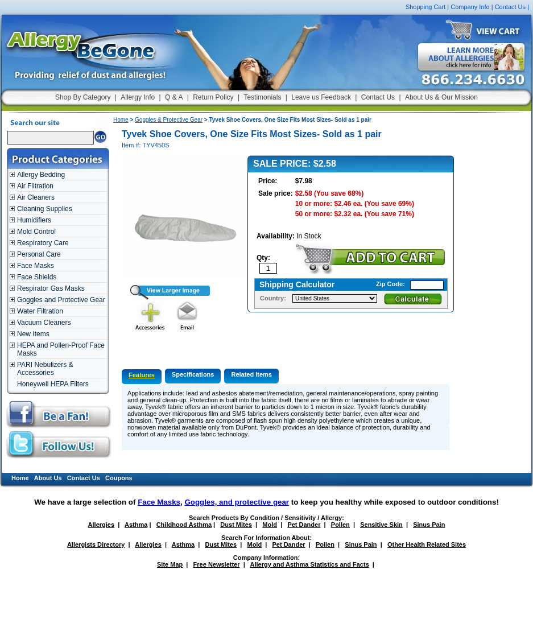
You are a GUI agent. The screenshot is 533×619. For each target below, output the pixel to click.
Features (142, 375)
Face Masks (35, 266)
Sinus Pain (429, 524)
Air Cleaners (36, 197)
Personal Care (39, 254)
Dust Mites (236, 524)
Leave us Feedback (321, 97)
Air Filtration (35, 186)
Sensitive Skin (381, 524)
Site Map (170, 564)
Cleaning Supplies (44, 209)
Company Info (470, 6)
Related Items (251, 374)
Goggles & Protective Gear (169, 120)
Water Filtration (40, 311)
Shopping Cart (425, 6)
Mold (269, 524)
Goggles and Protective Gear (61, 300)
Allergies (101, 524)
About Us (48, 477)
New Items (33, 334)
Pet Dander (303, 524)
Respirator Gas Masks (51, 288)
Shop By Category (82, 97)
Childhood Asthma (184, 524)
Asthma (136, 524)
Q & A (174, 97)
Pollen (340, 524)
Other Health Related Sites (426, 544)
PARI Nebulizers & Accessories (45, 369)
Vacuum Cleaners (44, 323)
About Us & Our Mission (441, 97)
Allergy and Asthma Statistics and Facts (309, 564)
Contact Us (510, 6)
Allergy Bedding (41, 175)
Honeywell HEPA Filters (53, 384)
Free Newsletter (216, 564)
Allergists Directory (96, 544)
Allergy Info (138, 97)
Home (121, 120)
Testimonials (262, 97)
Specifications (193, 374)
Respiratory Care (43, 243)
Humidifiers (34, 220)
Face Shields (36, 277)
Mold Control (36, 232)
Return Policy (213, 97)
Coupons (119, 477)
